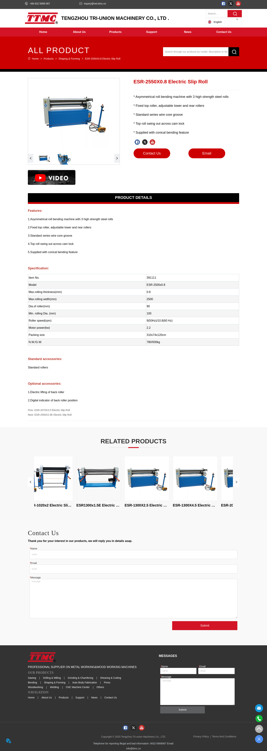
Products (48, 58)
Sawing (32, 677)
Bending (32, 682)
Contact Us (110, 697)
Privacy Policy (201, 736)
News (94, 697)
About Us (46, 697)
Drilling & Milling (52, 677)
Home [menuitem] (43, 31)
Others (100, 687)
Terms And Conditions (224, 736)
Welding (54, 687)
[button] (79, 32)
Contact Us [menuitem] (223, 31)
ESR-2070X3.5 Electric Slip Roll (52, 410)
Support (80, 697)
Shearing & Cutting (110, 677)
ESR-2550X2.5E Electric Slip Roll (53, 414)
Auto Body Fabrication (84, 682)
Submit (204, 625)
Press (107, 682)
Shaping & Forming (69, 58)
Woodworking (35, 687)
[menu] (133, 32)
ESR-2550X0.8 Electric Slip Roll (102, 58)
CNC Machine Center (78, 687)
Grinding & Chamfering (80, 677)
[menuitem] (79, 32)
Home (35, 58)
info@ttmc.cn (133, 748)
